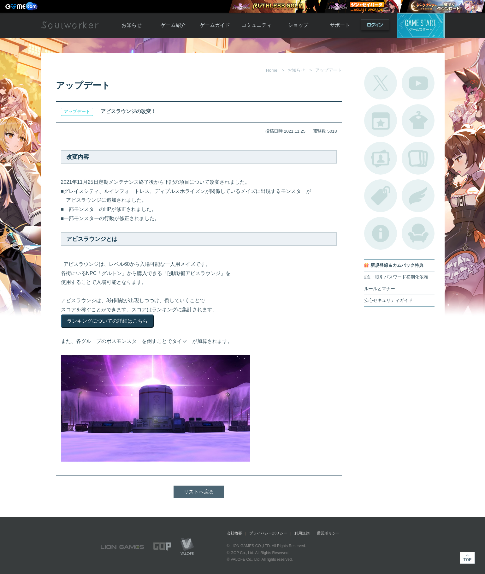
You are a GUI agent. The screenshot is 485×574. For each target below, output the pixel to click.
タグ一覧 (380, 195)
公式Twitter (380, 83)
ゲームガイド (215, 25)
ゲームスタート (421, 25)
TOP (467, 558)
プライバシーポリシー (268, 533)
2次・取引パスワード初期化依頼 (396, 277)
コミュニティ (256, 25)
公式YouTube (418, 83)
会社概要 (234, 533)
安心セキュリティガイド (388, 300)
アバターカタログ (418, 120)
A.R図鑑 (418, 158)
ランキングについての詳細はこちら (107, 321)
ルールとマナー (379, 288)
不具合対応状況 (380, 233)
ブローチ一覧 (418, 195)
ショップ (298, 25)
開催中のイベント (380, 120)
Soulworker (70, 25)
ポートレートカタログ (380, 158)
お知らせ (131, 25)
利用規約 (302, 533)
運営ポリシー (328, 533)
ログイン (375, 26)
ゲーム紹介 (173, 25)
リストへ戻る (199, 491)
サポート (340, 25)
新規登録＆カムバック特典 (396, 265)
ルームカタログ (418, 233)
